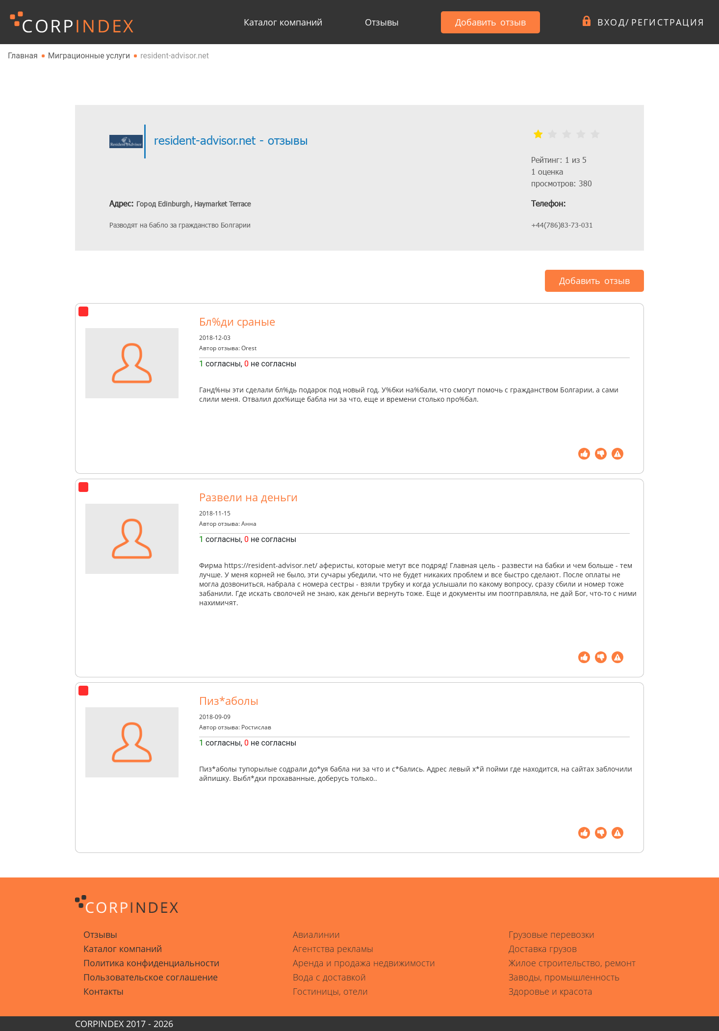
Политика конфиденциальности (151, 963)
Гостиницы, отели (330, 991)
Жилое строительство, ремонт (572, 963)
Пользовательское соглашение (150, 977)
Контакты (103, 991)
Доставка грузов (543, 948)
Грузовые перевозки (551, 934)
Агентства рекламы (333, 948)
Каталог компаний (283, 22)
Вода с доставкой (329, 977)
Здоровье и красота (550, 991)
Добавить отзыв (490, 22)
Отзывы (382, 22)
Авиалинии (316, 934)
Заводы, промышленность (564, 977)
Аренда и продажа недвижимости (364, 963)
